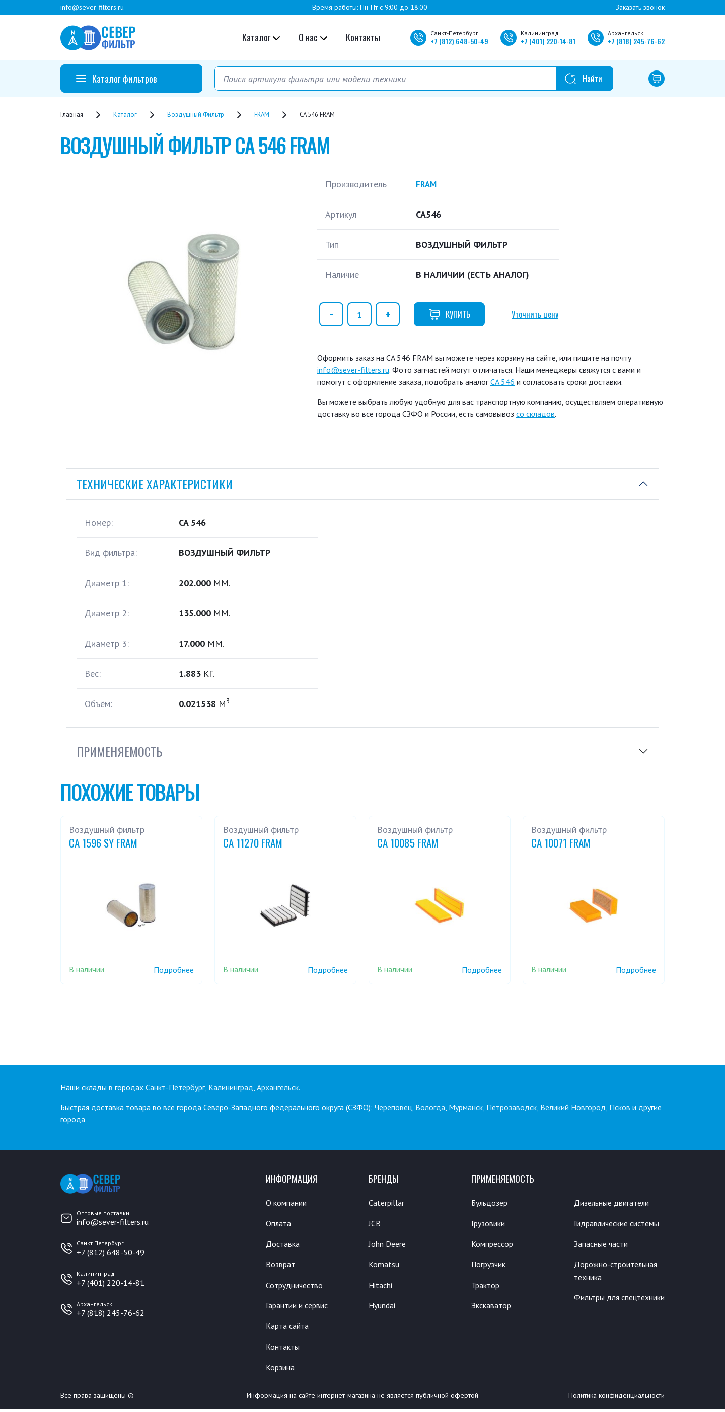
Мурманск (466, 1107)
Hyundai (383, 1307)
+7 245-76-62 (636, 41)
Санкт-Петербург (175, 1087)
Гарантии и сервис (301, 1307)
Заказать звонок (640, 7)
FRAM (427, 184)
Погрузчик (491, 1265)
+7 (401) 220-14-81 (110, 1283)
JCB (375, 1223)
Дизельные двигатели (616, 1202)
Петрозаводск (511, 1107)
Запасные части (603, 1257)
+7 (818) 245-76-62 (110, 1313)
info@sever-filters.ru (92, 7)
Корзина (281, 1369)
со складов (535, 414)
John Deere (389, 1244)
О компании (288, 1202)
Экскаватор (493, 1307)
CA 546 (502, 382)
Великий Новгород (573, 1107)
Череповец (393, 1107)
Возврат (281, 1265)
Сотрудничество (297, 1286)
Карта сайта (289, 1327)
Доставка (284, 1244)
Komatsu (384, 1265)
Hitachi (382, 1286)
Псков (619, 1107)
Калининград (230, 1087)
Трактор (487, 1286)
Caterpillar (388, 1202)
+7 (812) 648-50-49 (110, 1252)
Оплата (279, 1223)
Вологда (430, 1107)
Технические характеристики (155, 484)
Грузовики (490, 1223)
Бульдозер (491, 1202)
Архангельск (278, 1087)
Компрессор (494, 1244)
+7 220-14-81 (548, 41)
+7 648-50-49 (459, 41)
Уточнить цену (535, 314)
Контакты (363, 37)
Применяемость (119, 751)
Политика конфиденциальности (616, 1398)
